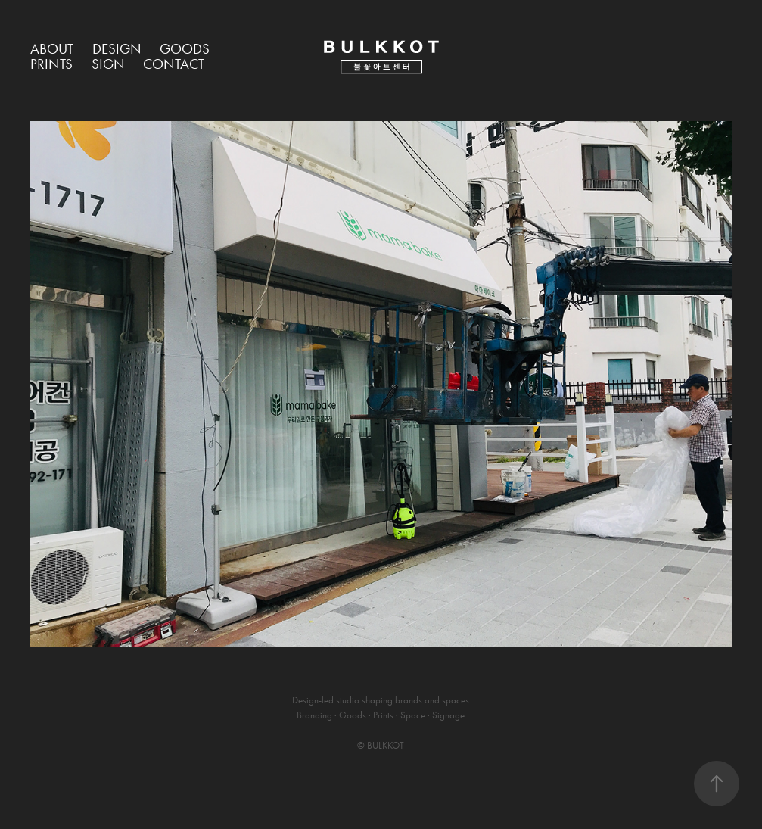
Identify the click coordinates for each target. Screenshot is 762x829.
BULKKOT (385, 745)
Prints (51, 64)
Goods (185, 49)
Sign (108, 64)
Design (117, 49)
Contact (173, 64)
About (51, 49)
